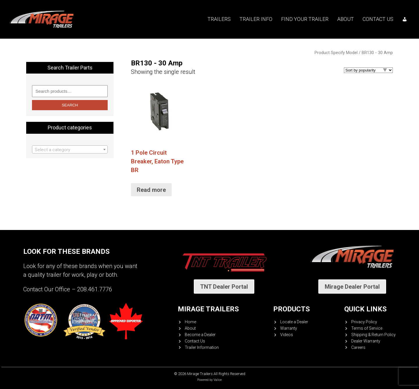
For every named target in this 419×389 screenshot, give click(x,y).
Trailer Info (255, 19)
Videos (286, 334)
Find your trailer (305, 19)
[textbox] (69, 150)
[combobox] (70, 149)
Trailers (219, 19)
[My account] (404, 19)
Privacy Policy (364, 322)
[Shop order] (368, 70)
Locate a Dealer (294, 322)
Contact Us (378, 19)
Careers (358, 347)
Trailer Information (202, 347)
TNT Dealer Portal (224, 286)
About (345, 19)
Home (190, 322)
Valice (218, 380)
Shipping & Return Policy (373, 334)
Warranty (288, 328)
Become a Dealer (200, 334)
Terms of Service (366, 328)
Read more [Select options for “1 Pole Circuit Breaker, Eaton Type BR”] (151, 189)
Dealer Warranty (365, 341)
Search (70, 105)
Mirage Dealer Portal (352, 286)
